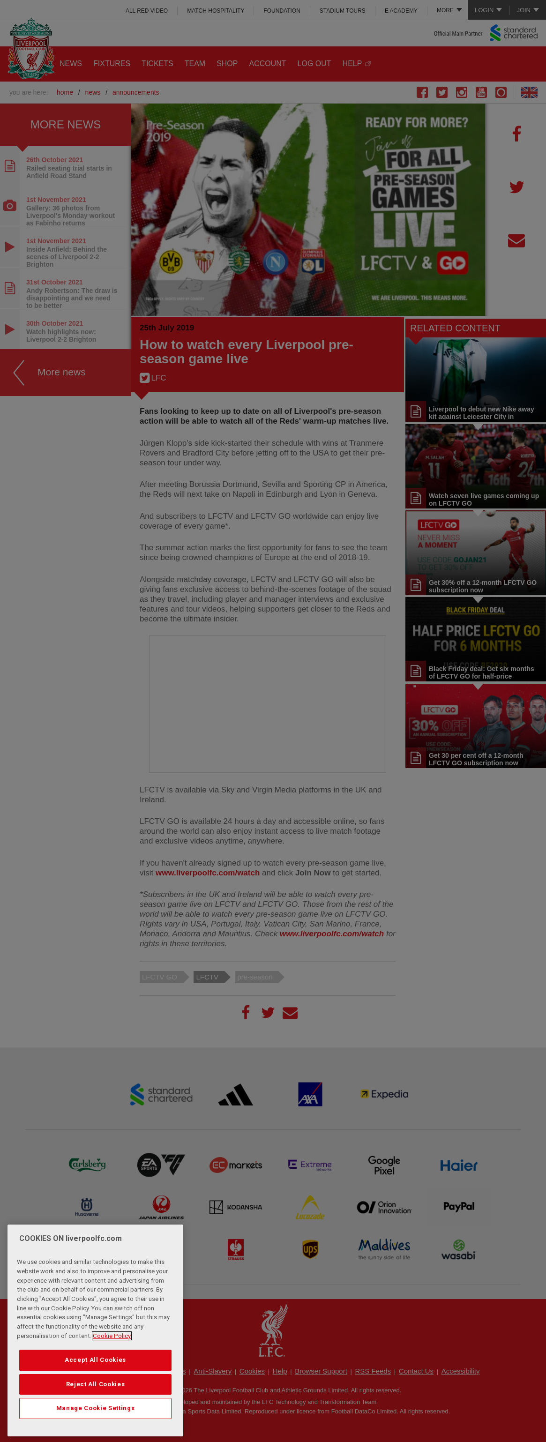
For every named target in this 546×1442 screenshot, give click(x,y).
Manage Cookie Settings (95, 1408)
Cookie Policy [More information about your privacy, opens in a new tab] (112, 1335)
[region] (95, 1330)
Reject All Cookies (95, 1384)
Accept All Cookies (95, 1359)
